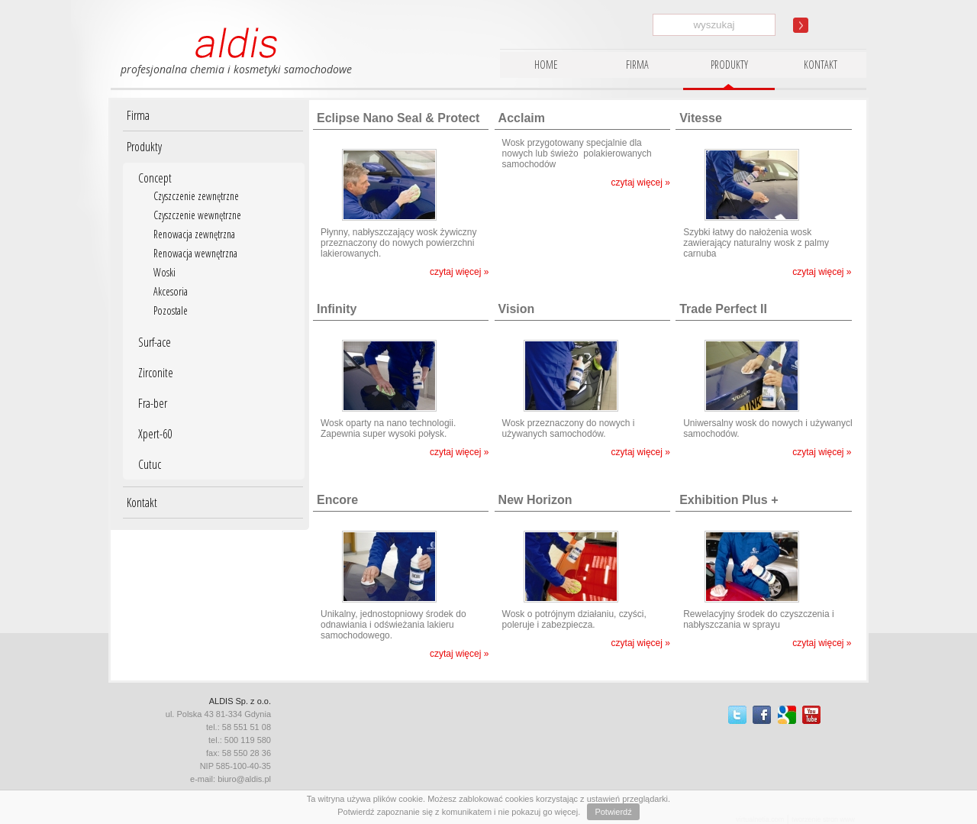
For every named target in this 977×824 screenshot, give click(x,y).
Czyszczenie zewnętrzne (196, 196)
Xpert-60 (155, 433)
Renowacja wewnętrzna (195, 253)
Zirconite (155, 372)
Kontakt (142, 502)
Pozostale (170, 310)
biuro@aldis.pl (244, 779)
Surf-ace (154, 342)
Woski (164, 272)
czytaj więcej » (459, 272)
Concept (155, 178)
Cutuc (149, 464)
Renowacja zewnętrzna (194, 234)
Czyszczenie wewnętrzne (197, 215)
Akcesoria (170, 291)
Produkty (144, 146)
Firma (138, 115)
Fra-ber (152, 403)
